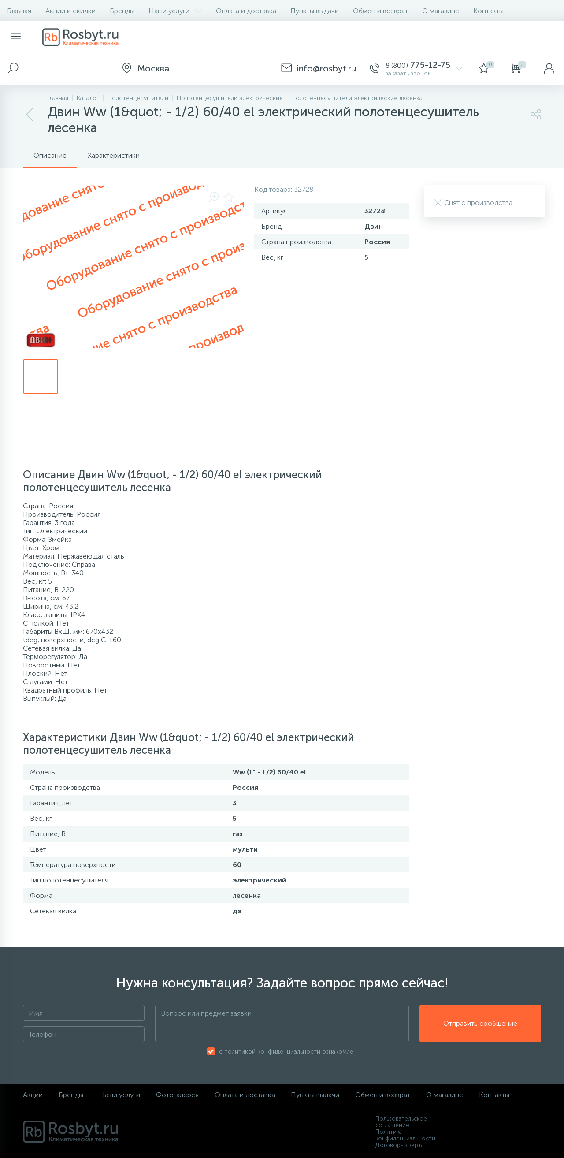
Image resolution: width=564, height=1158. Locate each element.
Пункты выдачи (314, 11)
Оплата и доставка (246, 11)
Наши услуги (175, 11)
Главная (19, 11)
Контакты (488, 11)
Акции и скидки (70, 11)
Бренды (122, 11)
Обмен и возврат (380, 11)
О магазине (440, 11)
